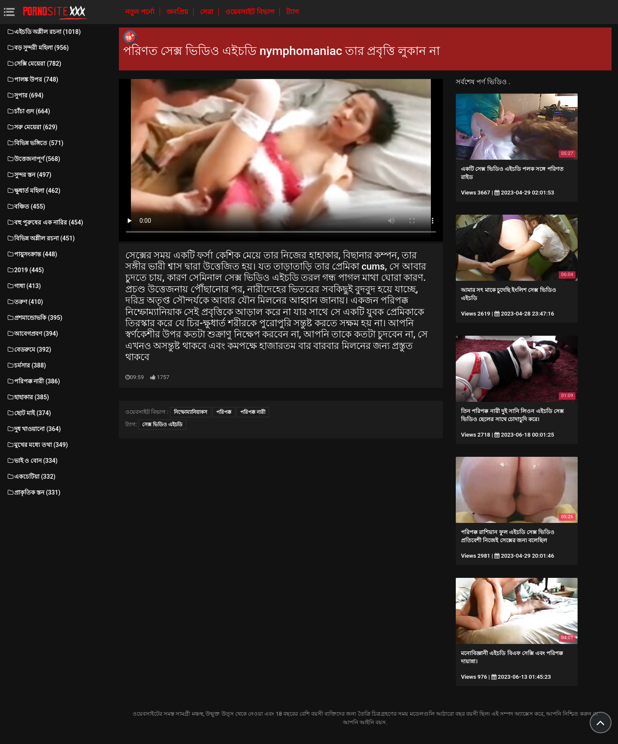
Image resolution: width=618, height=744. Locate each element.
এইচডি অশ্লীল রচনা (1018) (43, 31)
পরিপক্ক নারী (252, 412)
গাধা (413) (23, 285)
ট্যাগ (292, 12)
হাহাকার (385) (27, 397)
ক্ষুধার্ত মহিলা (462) (33, 190)
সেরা (207, 12)
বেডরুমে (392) (28, 349)
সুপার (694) (24, 95)
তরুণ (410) (24, 301)
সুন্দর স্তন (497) (29, 174)
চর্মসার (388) (26, 365)
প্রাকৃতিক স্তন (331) (33, 492)
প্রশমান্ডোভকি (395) (34, 317)
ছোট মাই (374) (28, 413)
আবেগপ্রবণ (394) (32, 333)
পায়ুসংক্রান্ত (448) (31, 254)
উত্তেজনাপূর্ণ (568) (33, 158)
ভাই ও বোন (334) (32, 460)
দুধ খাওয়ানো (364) (33, 428)
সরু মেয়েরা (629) (32, 127)
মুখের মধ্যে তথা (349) (37, 444)
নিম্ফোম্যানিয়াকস (190, 412)
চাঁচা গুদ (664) (28, 111)
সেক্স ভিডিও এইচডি (162, 425)
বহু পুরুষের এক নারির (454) (44, 222)
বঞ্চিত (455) (25, 206)
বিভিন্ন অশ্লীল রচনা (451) (40, 238)
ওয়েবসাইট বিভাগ (250, 12)
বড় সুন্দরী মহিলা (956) (37, 47)
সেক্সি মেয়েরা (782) (33, 63)
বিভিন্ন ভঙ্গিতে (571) (35, 143)
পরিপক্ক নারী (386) (33, 381)
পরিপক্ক (223, 412)
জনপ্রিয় (178, 12)
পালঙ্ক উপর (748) (32, 79)
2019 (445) (25, 270)
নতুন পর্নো (140, 12)
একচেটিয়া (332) (30, 476)
